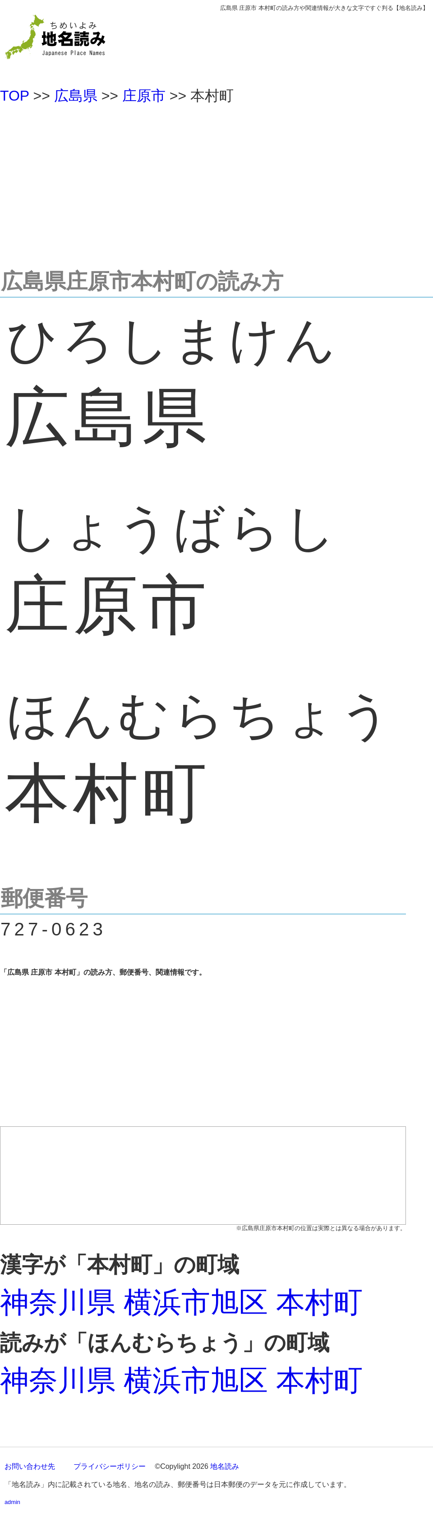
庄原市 (144, 96)
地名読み (224, 1466)
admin (12, 1502)
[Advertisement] (216, 182)
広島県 (75, 96)
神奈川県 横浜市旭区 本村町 (181, 1302)
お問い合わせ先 (30, 1466)
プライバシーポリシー (110, 1466)
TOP (14, 96)
